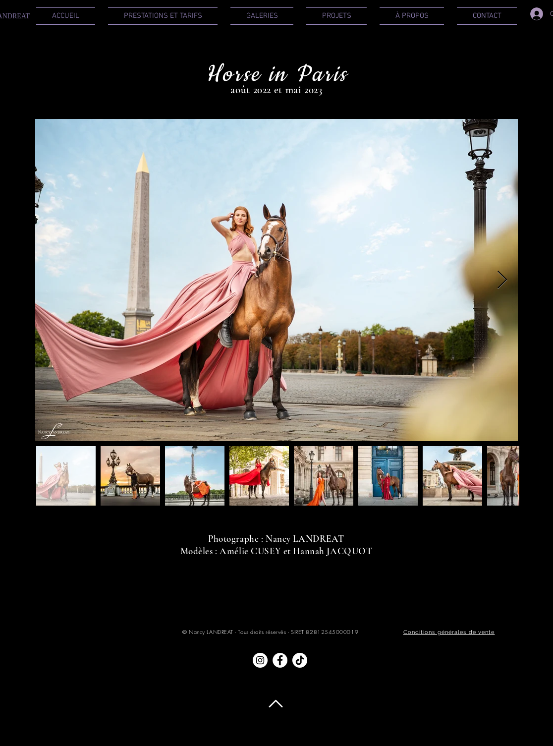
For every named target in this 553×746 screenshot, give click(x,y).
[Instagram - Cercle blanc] (260, 660)
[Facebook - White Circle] (280, 660)
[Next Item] (502, 280)
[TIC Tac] (299, 660)
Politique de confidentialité (330, 735)
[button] (163, 16)
